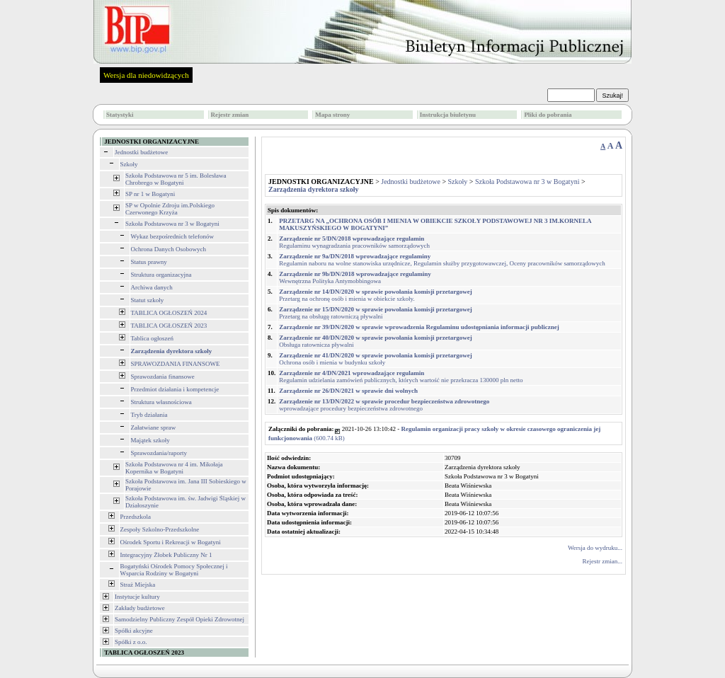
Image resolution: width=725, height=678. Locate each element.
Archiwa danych (152, 287)
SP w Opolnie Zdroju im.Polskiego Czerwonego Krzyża (170, 209)
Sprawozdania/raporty (159, 452)
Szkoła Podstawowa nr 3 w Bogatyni (172, 223)
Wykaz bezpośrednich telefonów (172, 236)
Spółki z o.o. (131, 641)
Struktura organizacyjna (161, 274)
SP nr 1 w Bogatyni (150, 193)
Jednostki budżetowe (141, 152)
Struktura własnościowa (161, 402)
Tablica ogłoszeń (152, 338)
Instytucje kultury (137, 596)
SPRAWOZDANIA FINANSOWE (175, 363)
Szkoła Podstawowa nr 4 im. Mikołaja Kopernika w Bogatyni (173, 468)
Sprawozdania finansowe (163, 376)
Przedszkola (135, 516)
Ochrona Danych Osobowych (168, 249)
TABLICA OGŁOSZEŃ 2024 (169, 312)
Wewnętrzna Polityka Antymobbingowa (355, 277)
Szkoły (129, 164)
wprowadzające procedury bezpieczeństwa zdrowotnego (384, 405)
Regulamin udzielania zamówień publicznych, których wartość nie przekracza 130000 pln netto (401, 376)
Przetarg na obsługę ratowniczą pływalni (375, 313)
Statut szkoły (147, 300)
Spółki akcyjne (134, 630)
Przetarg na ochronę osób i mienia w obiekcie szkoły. (375, 295)
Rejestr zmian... (602, 561)
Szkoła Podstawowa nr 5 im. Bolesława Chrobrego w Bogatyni (175, 179)
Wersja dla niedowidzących (146, 75)
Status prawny (149, 261)
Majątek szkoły (150, 440)
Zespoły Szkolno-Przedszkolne (160, 529)
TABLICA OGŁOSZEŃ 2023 (169, 325)
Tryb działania (149, 414)
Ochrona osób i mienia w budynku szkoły (375, 359)
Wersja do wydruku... (595, 547)
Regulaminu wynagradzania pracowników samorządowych (354, 242)
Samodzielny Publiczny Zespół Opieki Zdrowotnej (179, 619)
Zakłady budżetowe (140, 607)
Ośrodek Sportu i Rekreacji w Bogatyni (170, 542)
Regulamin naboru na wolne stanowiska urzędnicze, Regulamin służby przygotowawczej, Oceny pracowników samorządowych (442, 260)
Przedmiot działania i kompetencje (175, 389)
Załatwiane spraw (153, 427)
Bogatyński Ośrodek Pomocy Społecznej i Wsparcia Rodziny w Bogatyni (174, 570)
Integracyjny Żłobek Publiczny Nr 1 (166, 554)
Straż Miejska (138, 584)
